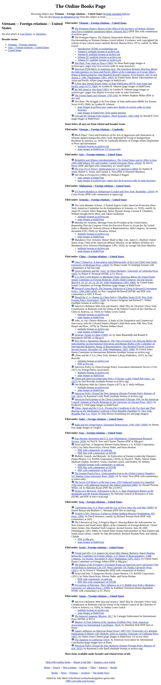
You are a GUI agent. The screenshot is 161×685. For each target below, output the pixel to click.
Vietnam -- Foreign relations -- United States (103, 23)
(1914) (92, 639)
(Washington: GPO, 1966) (113, 280)
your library (26, 34)
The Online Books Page (80, 6)
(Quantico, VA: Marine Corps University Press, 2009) (113, 475)
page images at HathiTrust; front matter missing (102, 112)
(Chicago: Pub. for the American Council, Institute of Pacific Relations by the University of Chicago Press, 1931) (114, 400)
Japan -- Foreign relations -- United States (101, 596)
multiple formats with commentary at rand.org (101, 464)
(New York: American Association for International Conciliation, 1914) (109, 623)
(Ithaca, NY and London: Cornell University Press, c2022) (114, 161)
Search (56, 667)
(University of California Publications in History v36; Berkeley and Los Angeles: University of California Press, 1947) (115, 634)
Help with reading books (58, 662)
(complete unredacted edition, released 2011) (112, 30)
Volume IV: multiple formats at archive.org (99, 60)
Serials (113, 667)
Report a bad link (82, 662)
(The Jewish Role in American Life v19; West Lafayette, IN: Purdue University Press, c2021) (114, 567)
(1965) (94, 63)
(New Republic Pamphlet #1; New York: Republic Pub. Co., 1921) (113, 411)
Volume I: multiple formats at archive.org (98, 51)
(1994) (111, 424)
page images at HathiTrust (91, 177)
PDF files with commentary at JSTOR (97, 453)
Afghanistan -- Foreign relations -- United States (104, 186)
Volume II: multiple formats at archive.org (99, 54)
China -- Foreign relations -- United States (101, 256)
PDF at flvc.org (85, 364)
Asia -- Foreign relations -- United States (28, 47)
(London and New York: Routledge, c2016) (114, 191)
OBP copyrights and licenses (80, 681)
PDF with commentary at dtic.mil (94, 470)
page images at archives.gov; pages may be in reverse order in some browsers (117, 180)
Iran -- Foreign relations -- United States (100, 433)
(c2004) (106, 169)
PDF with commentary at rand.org (95, 450)
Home (47, 667)
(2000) (114, 507)
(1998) (91, 335)
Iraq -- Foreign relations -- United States (100, 502)
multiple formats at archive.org (93, 146)
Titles (93, 667)
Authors (83, 667)
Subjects (103, 667)
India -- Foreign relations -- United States (101, 419)
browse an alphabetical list (66, 17)
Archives (85, 673)
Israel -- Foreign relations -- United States (101, 547)
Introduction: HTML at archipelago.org (97, 48)
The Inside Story (101, 673)
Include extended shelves (116, 14)
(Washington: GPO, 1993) (114, 73)
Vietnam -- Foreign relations (22, 44)
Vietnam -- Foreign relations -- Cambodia (101, 129)
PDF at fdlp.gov (86, 539)
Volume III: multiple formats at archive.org (99, 57)
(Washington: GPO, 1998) (113, 345)
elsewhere (41, 34)
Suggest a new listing (104, 662)
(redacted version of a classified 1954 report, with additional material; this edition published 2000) (112, 483)
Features (73, 673)
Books (54, 673)
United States (15, 50)
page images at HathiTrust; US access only (99, 149)
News (64, 673)
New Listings (69, 667)
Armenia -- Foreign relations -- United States (103, 199)
